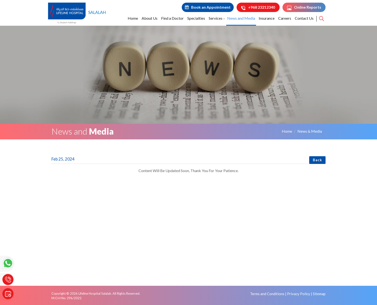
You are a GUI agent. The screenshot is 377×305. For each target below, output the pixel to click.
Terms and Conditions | (268, 294)
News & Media (309, 131)
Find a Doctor (172, 18)
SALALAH (77, 12)
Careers (284, 18)
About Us (149, 18)
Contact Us (304, 18)
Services (215, 18)
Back (317, 160)
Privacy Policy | (299, 294)
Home (133, 18)
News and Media (241, 18)
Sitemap (319, 294)
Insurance (267, 18)
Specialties (196, 18)
